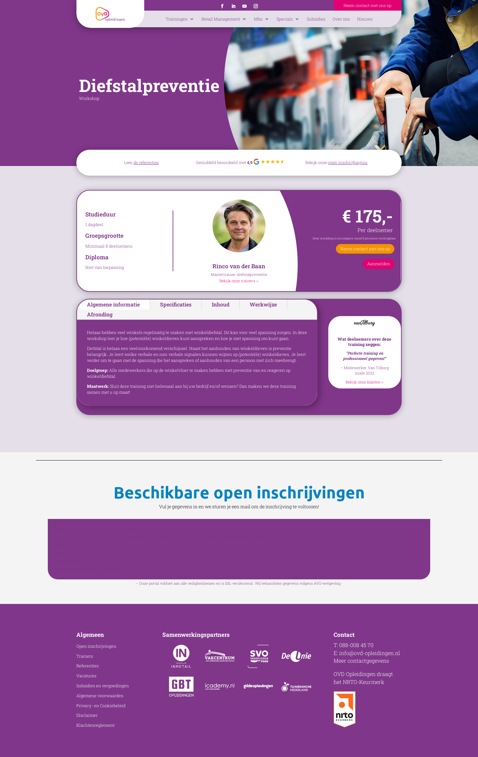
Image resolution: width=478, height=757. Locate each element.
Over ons (341, 19)
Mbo (258, 19)
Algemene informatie (113, 304)
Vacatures (86, 675)
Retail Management (220, 19)
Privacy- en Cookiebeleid (100, 705)
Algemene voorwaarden (99, 695)
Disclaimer (87, 715)
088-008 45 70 (356, 644)
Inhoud (220, 304)
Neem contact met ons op (367, 5)
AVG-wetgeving (327, 583)
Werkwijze (263, 304)
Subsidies (316, 19)
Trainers (84, 656)
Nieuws (364, 19)
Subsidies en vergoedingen (102, 685)
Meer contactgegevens (361, 660)
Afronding (100, 314)
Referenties (87, 665)
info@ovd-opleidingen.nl (369, 652)
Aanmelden (378, 263)
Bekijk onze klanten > (364, 381)
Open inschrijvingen (96, 646)
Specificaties (176, 304)
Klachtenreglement (95, 725)
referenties (149, 162)
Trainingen (177, 19)
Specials (285, 19)
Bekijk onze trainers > (238, 280)
